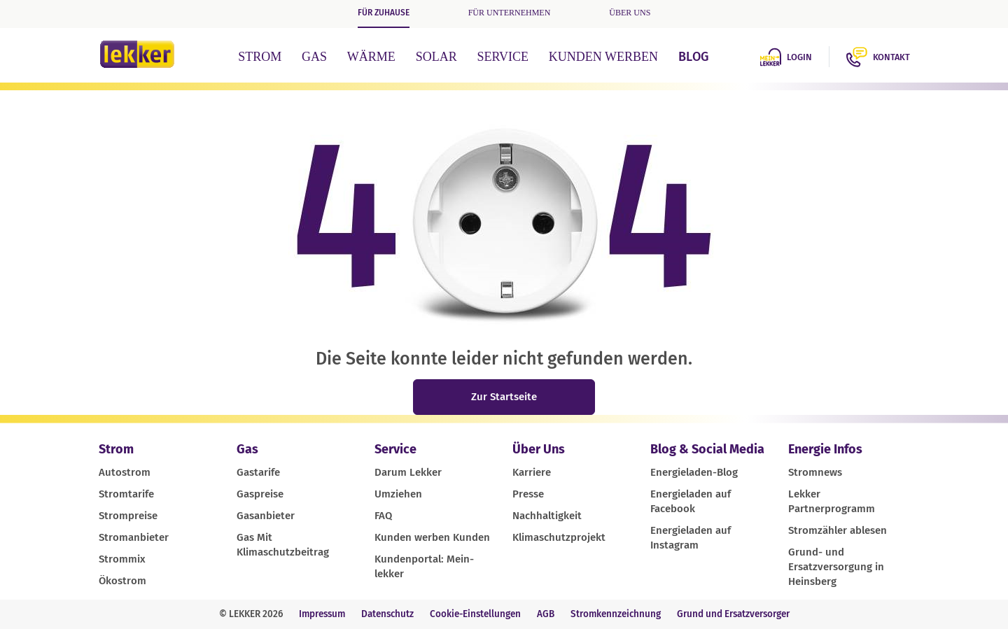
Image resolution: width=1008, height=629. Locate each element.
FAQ (383, 515)
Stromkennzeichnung (615, 614)
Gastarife (258, 472)
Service (502, 57)
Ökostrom (122, 580)
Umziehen (398, 494)
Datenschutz (387, 614)
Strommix (122, 559)
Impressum (322, 614)
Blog (693, 56)
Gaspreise (260, 494)
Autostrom (124, 472)
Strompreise (128, 515)
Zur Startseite (504, 396)
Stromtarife (126, 494)
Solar (436, 57)
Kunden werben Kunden (432, 537)
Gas (314, 57)
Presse (528, 494)
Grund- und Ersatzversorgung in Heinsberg (836, 567)
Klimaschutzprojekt (559, 537)
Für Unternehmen (509, 12)
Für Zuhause (384, 12)
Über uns (629, 12)
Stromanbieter (134, 537)
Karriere (531, 472)
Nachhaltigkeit (547, 515)
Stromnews (815, 472)
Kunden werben (603, 57)
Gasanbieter (266, 515)
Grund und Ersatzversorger (733, 614)
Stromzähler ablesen (837, 530)
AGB (545, 614)
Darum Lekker (408, 472)
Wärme (371, 57)
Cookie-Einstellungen (475, 614)
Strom (259, 57)
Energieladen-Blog (694, 472)
